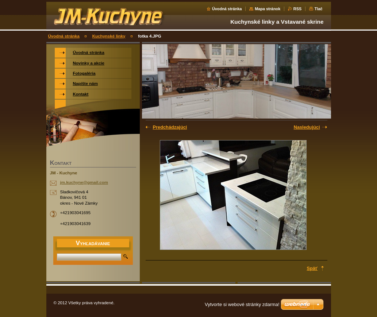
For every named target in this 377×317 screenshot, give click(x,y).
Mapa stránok (267, 9)
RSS (297, 9)
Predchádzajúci (170, 127)
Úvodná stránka (227, 9)
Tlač (319, 9)
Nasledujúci (307, 127)
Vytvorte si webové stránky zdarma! (242, 304)
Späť (312, 268)
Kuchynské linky (109, 36)
